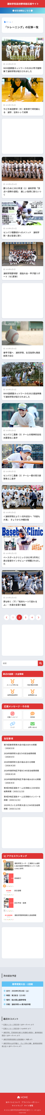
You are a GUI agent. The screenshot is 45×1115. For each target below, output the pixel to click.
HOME (22, 1097)
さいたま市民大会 (12, 682)
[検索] (40, 663)
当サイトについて (13, 1102)
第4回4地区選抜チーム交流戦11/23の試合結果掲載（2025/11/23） (22, 789)
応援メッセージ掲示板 (11, 1024)
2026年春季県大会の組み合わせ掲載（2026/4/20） (19, 764)
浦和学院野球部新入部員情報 (13, 1039)
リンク (12, 725)
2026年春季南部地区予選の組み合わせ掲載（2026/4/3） (22, 781)
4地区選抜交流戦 (32, 682)
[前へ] (6, 617)
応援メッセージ (12, 714)
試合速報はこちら (22, 10)
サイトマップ (17, 1105)
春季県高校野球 (12, 692)
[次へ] (38, 617)
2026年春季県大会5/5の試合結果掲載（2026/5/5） (20, 755)
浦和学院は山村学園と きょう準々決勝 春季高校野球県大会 (22, 1044)
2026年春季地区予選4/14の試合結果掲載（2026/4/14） (21, 772)
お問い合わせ (32, 725)
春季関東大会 (32, 692)
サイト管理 (28, 1105)
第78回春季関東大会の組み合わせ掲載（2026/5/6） (20, 746)
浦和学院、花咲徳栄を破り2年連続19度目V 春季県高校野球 (22, 1033)
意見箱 (32, 714)
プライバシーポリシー (30, 1102)
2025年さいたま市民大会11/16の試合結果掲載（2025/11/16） (22, 807)
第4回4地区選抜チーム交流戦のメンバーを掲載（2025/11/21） (22, 798)
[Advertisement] (22, 136)
